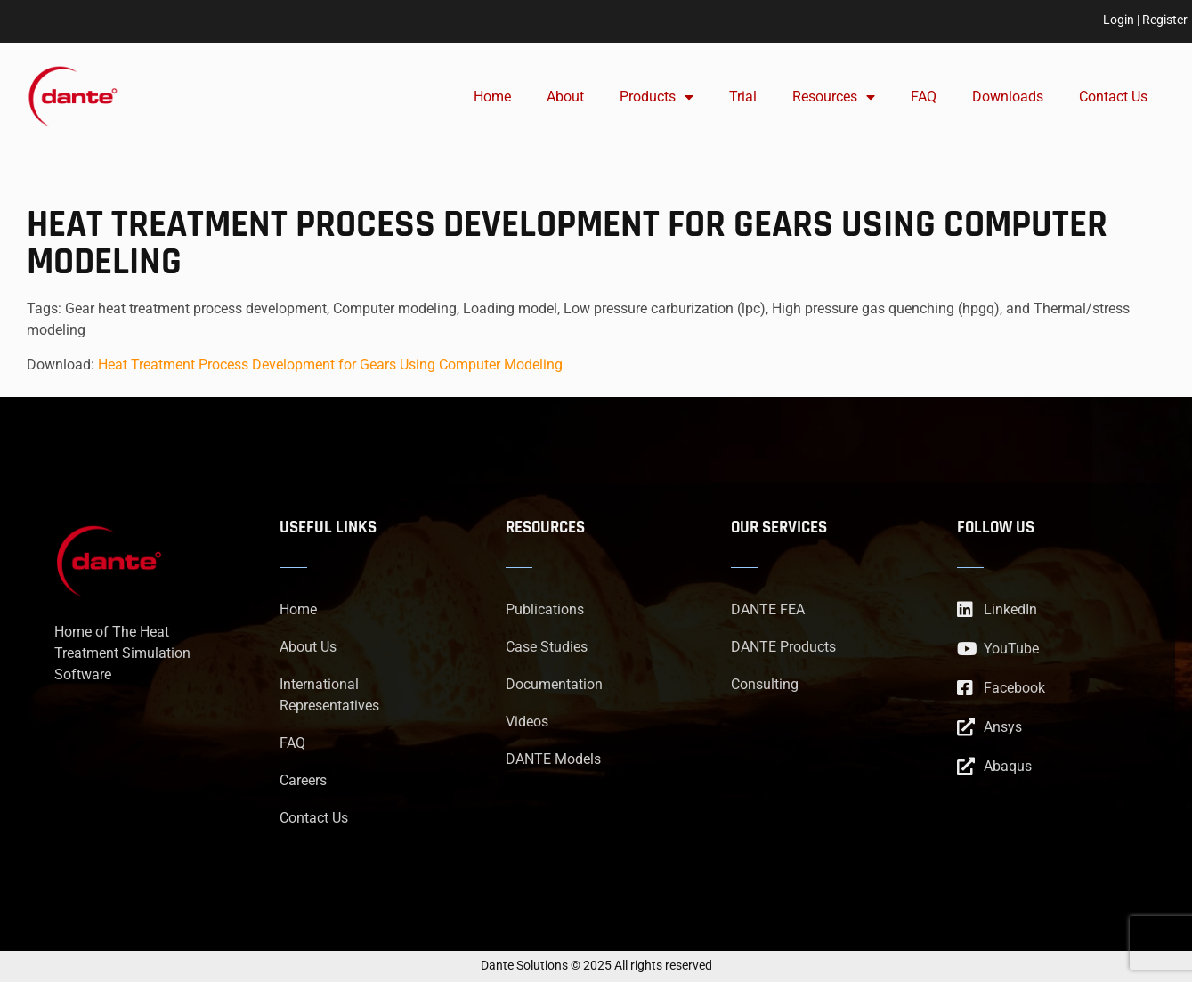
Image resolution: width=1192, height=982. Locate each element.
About (565, 96)
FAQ (924, 96)
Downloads (1007, 96)
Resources (833, 97)
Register (1165, 19)
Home (492, 96)
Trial (743, 96)
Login (1118, 19)
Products (656, 97)
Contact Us (1113, 96)
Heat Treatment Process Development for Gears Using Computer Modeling (330, 364)
